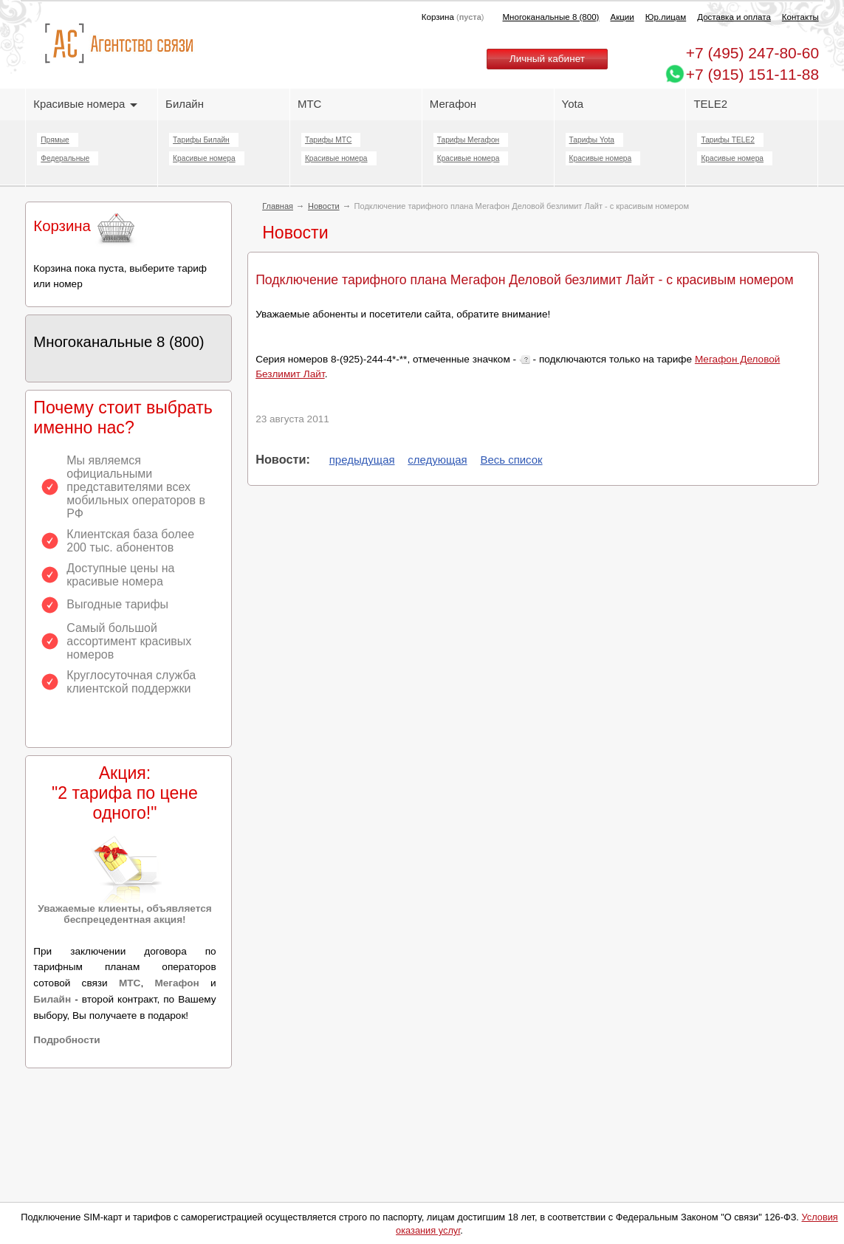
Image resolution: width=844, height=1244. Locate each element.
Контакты (800, 17)
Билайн (184, 103)
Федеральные (65, 158)
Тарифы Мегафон (468, 140)
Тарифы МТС (328, 140)
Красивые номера (85, 103)
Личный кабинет (547, 58)
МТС (309, 103)
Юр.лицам (665, 17)
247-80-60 (752, 52)
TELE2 (710, 103)
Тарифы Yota (591, 140)
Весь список (511, 459)
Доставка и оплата (734, 17)
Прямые (55, 140)
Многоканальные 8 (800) (551, 17)
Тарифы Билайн (201, 140)
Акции (622, 17)
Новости (324, 206)
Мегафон (453, 103)
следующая (437, 459)
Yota (572, 103)
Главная (277, 206)
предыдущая (362, 459)
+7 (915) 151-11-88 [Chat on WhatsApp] (752, 74)
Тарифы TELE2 (727, 140)
